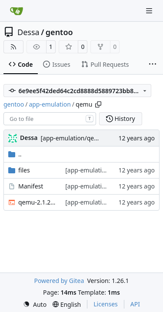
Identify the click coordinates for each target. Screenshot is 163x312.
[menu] (35, 304)
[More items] (153, 64)
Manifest (30, 186)
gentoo (59, 32)
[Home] (16, 11)
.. (15, 154)
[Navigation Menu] (150, 10)
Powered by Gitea (59, 280)
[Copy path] (98, 104)
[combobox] (49, 118)
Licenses (105, 304)
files (24, 170)
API (135, 304)
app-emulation (49, 104)
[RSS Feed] (13, 46)
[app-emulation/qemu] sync (80, 138)
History (120, 118)
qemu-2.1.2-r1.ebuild (37, 202)
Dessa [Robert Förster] (28, 137)
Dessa (28, 32)
